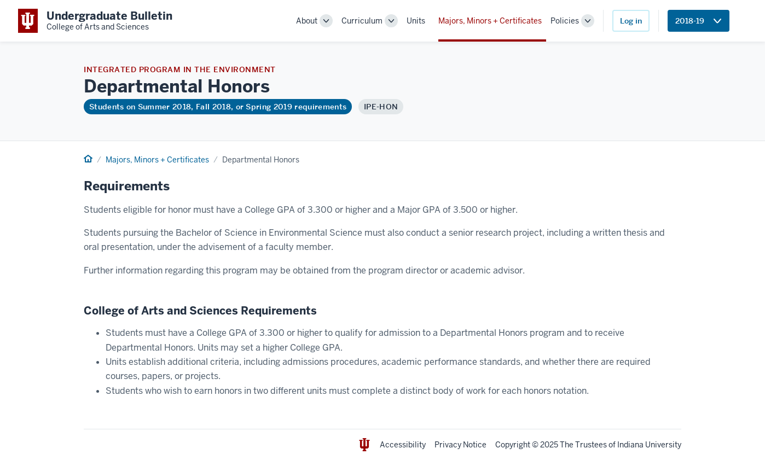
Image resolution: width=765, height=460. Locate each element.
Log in (631, 21)
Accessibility (403, 445)
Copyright (512, 445)
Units (416, 21)
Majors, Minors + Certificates (490, 21)
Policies (564, 21)
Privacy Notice (460, 445)
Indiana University (649, 445)
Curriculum (361, 21)
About (306, 21)
